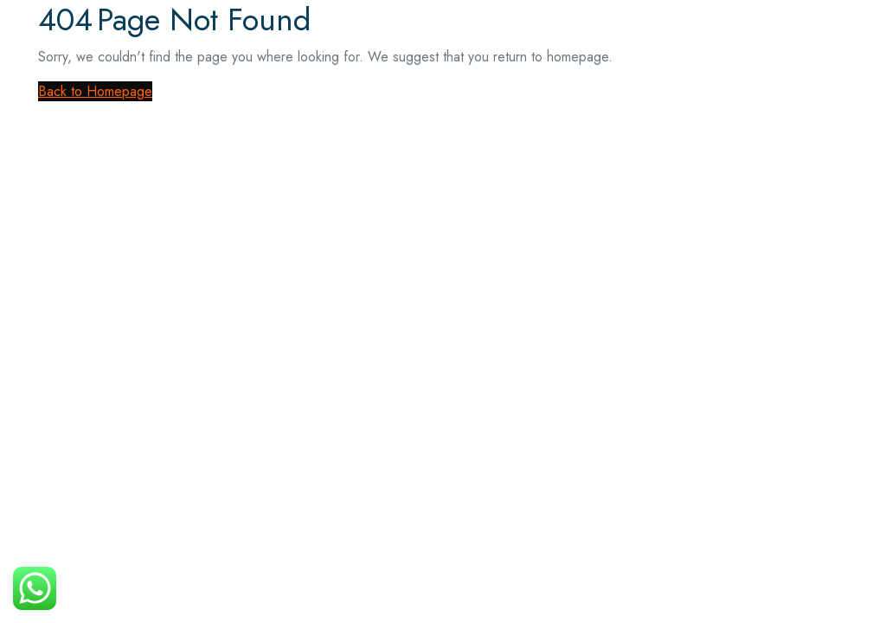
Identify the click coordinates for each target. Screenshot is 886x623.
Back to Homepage (95, 91)
